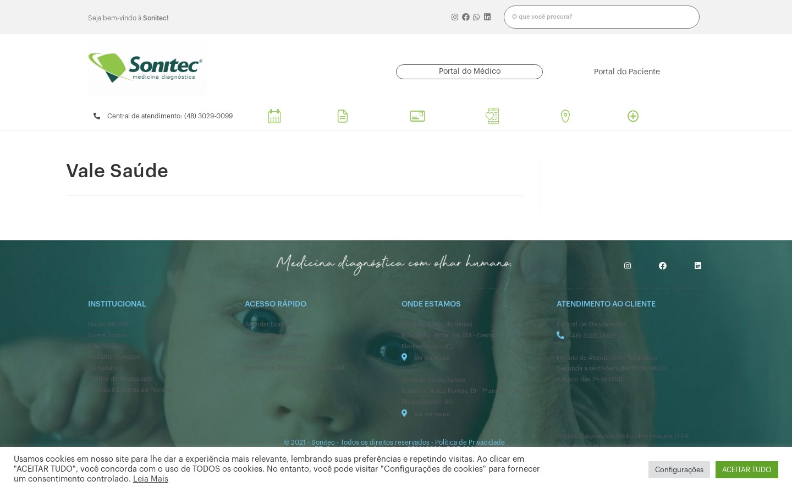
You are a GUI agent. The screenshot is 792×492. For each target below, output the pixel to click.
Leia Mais (150, 479)
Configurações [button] (679, 469)
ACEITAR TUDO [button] (747, 469)
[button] (469, 71)
